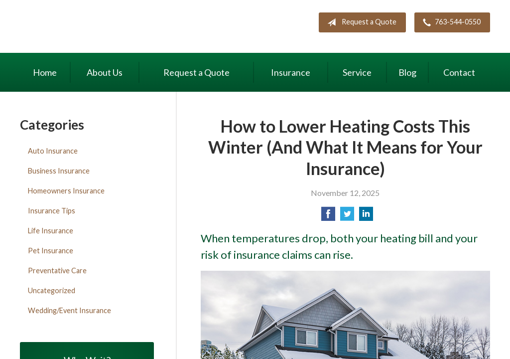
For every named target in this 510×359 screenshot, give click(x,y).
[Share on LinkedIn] (366, 216)
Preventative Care (57, 270)
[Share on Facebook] (328, 216)
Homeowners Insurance (66, 190)
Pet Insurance (50, 250)
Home (45, 72)
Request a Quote (359, 22)
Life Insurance (50, 230)
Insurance (290, 72)
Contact (459, 72)
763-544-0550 (450, 22)
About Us (105, 72)
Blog (407, 72)
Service (357, 72)
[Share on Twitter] (347, 216)
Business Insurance (59, 171)
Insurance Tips (51, 210)
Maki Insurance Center (104, 27)
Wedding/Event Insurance (69, 310)
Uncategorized (51, 290)
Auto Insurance (53, 151)
